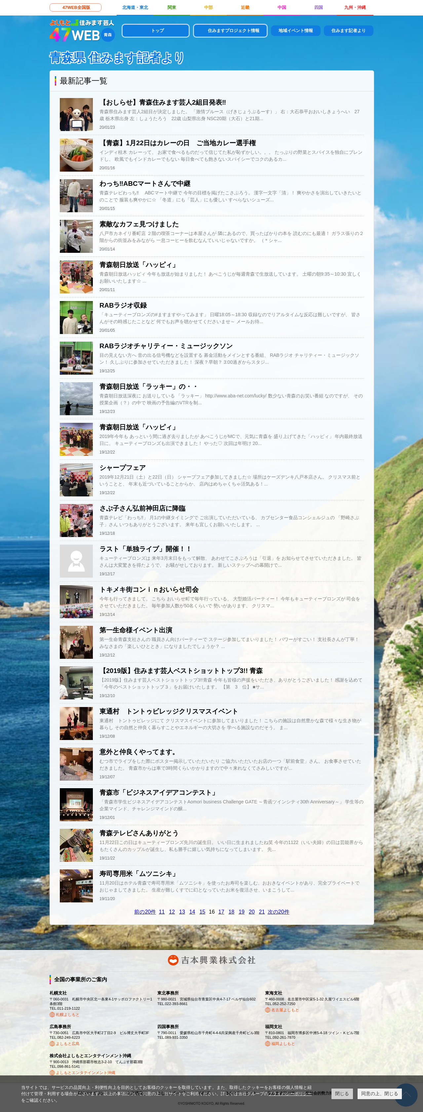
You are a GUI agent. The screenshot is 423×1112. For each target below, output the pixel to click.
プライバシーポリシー (290, 1093)
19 (242, 912)
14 (192, 912)
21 (262, 912)
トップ (157, 30)
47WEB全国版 (76, 7)
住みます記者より (348, 30)
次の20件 (278, 912)
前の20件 (145, 912)
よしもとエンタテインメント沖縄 (85, 1072)
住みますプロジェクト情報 (233, 30)
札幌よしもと (68, 1014)
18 (231, 912)
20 (252, 912)
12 (172, 912)
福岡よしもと (283, 1043)
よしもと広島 (68, 1043)
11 (162, 912)
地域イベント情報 (296, 30)
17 (221, 912)
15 (202, 912)
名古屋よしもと (285, 1010)
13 (182, 912)
